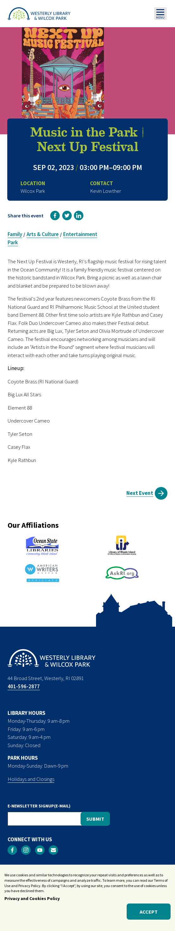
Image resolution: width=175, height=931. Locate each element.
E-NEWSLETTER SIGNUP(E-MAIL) (39, 806)
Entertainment (80, 234)
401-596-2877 (24, 686)
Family (15, 234)
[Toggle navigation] (160, 13)
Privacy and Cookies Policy (32, 901)
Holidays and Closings (31, 779)
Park (13, 242)
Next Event (139, 493)
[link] (55, 215)
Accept (149, 914)
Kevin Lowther (105, 190)
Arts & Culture (43, 234)
